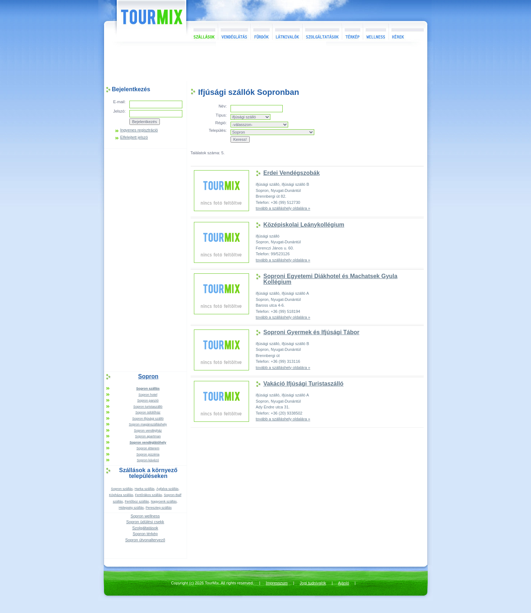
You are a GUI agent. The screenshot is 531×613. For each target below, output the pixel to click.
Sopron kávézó (148, 460)
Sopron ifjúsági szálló (148, 418)
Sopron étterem (147, 448)
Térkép (352, 31)
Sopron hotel (147, 394)
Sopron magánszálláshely (148, 424)
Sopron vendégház (148, 430)
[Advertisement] (266, 63)
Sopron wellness (145, 516)
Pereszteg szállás (159, 507)
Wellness (376, 31)
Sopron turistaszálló (147, 406)
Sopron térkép (145, 534)
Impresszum (277, 583)
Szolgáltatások (322, 31)
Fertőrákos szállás (148, 495)
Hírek (407, 31)
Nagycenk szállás (164, 501)
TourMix (143, 21)
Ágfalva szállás (167, 489)
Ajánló (343, 583)
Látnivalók (287, 31)
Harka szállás (144, 489)
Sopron (148, 376)
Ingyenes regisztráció (139, 130)
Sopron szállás (122, 489)
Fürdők (261, 31)
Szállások (202, 31)
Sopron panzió (147, 400)
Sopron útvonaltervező (145, 540)
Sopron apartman (148, 436)
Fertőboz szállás (137, 501)
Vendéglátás (234, 31)
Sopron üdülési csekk (145, 522)
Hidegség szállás (131, 507)
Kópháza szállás (121, 495)
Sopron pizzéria (147, 454)
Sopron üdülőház (147, 412)
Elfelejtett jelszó (134, 137)
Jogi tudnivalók (313, 583)
